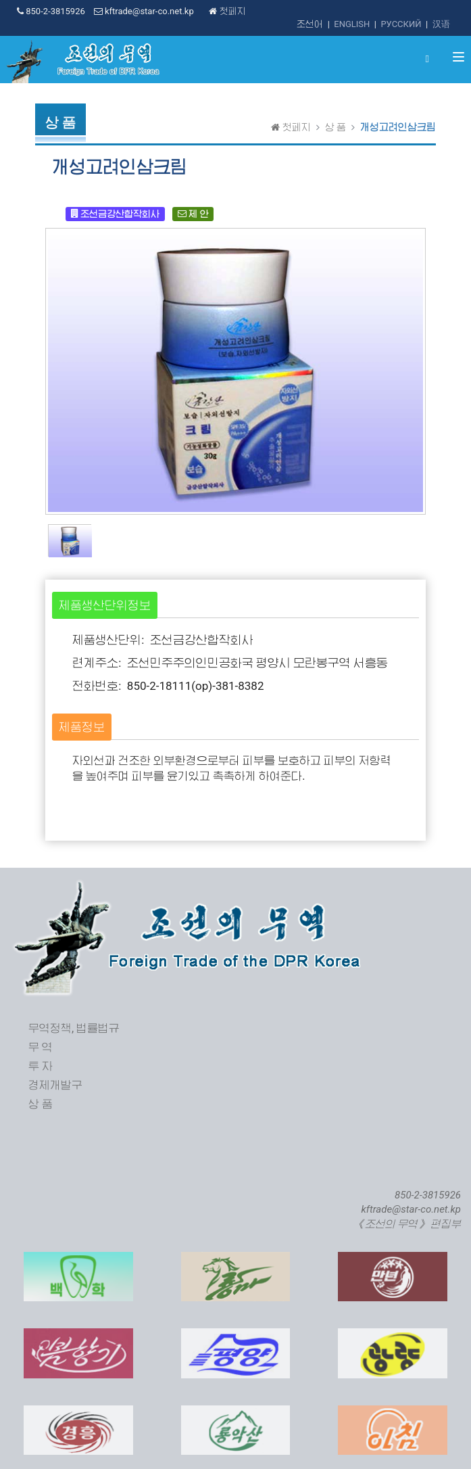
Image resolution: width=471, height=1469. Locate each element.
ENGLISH (352, 24)
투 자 (40, 1066)
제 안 (193, 213)
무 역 (40, 1047)
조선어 (310, 24)
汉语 (441, 24)
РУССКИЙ (400, 24)
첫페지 (227, 11)
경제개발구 (55, 1085)
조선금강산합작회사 (115, 213)
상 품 (335, 127)
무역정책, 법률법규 (74, 1028)
